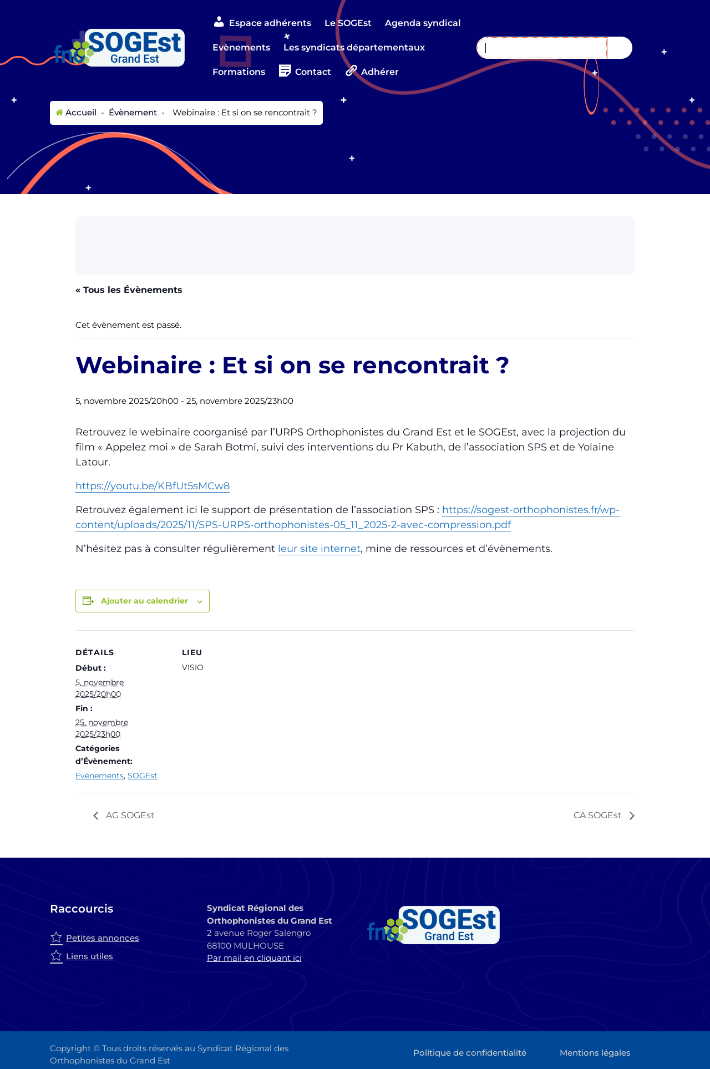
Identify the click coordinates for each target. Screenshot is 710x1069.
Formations (238, 72)
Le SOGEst (348, 23)
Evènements (241, 47)
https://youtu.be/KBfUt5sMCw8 (152, 486)
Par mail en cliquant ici (254, 958)
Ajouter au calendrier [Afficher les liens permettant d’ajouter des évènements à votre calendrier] (144, 601)
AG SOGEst (129, 815)
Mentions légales (595, 1052)
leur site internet (319, 549)
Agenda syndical (423, 23)
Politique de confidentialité (469, 1052)
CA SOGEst (599, 815)
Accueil (76, 112)
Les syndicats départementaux (354, 47)
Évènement (131, 112)
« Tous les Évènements (128, 290)
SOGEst (143, 776)
